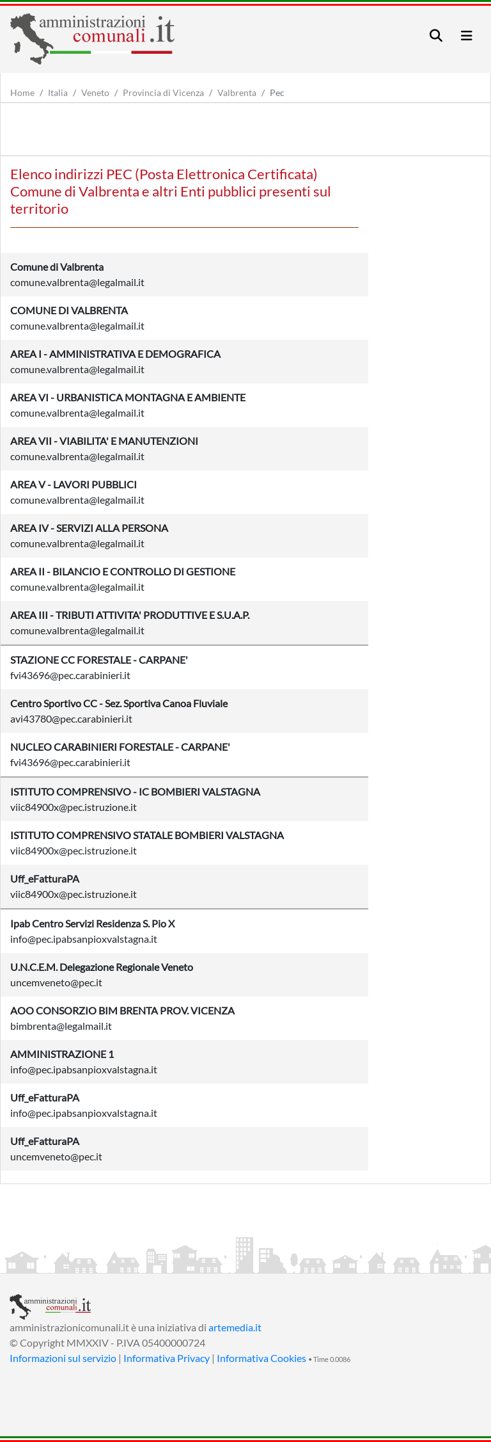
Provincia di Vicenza (163, 92)
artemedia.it (234, 1327)
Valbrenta (236, 92)
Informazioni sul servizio (63, 1358)
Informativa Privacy (166, 1358)
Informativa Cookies (261, 1358)
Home (22, 92)
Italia (58, 92)
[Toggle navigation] (436, 35)
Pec (277, 92)
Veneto (95, 92)
